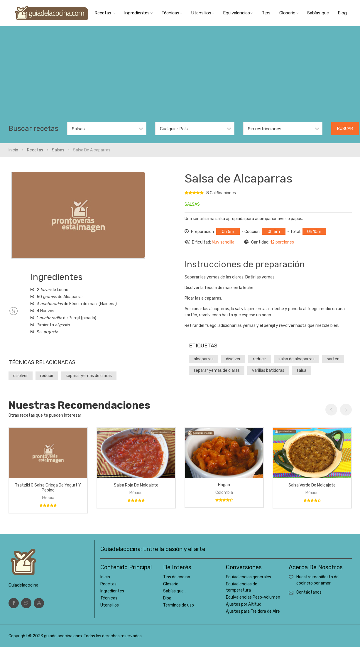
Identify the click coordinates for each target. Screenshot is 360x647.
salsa (301, 370)
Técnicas (171, 13)
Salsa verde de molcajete (312, 485)
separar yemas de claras (89, 375)
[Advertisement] (180, 78)
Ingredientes (138, 13)
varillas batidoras (268, 370)
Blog (342, 13)
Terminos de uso (178, 605)
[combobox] (106, 128)
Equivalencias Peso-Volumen (253, 597)
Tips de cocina (176, 577)
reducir (46, 375)
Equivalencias (238, 13)
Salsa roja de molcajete (136, 485)
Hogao (224, 484)
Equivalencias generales (248, 577)
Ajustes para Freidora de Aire (253, 611)
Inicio (13, 150)
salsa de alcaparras (296, 359)
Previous (331, 409)
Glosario (288, 13)
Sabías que (318, 13)
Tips (266, 13)
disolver (20, 375)
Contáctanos (309, 592)
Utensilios (202, 13)
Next (346, 409)
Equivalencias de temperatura (241, 587)
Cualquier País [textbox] (174, 128)
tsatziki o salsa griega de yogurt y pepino (48, 488)
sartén (333, 359)
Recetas (104, 13)
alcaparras (204, 359)
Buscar (345, 128)
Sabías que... (174, 591)
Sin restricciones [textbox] (264, 128)
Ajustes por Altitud (243, 604)
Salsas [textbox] (78, 128)
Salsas (58, 150)
